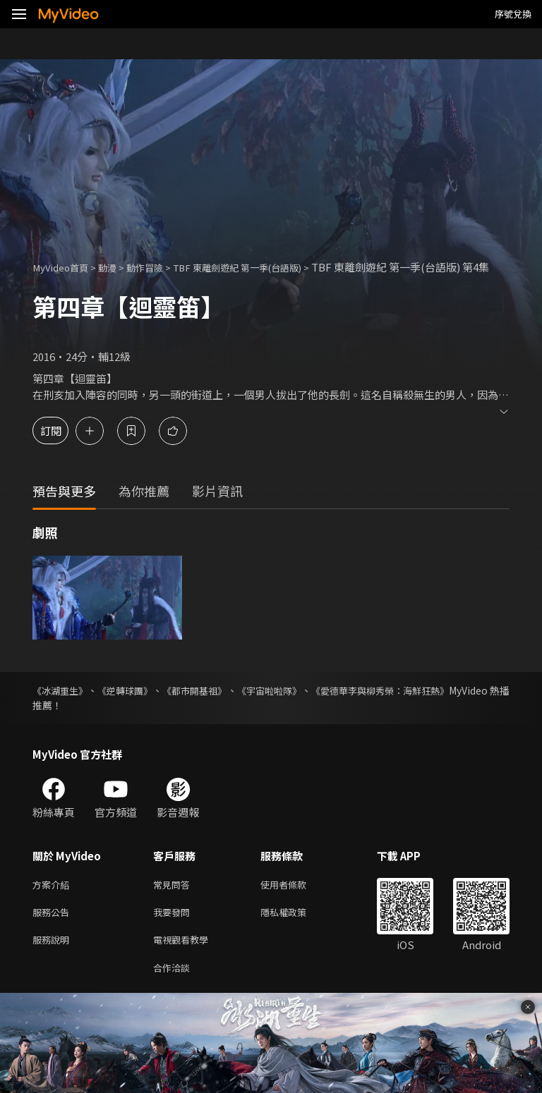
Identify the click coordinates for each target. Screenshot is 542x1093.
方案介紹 (53, 900)
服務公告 (53, 930)
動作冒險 (159, 266)
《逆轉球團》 (139, 706)
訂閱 (60, 446)
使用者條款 (295, 900)
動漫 (117, 266)
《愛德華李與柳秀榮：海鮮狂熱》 (435, 706)
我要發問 (174, 930)
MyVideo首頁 (64, 266)
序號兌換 (513, 13)
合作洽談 (174, 989)
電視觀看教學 (185, 960)
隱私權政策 (295, 930)
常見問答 (174, 900)
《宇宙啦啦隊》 (309, 706)
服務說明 (53, 960)
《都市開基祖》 (221, 706)
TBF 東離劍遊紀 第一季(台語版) (264, 266)
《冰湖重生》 (62, 706)
